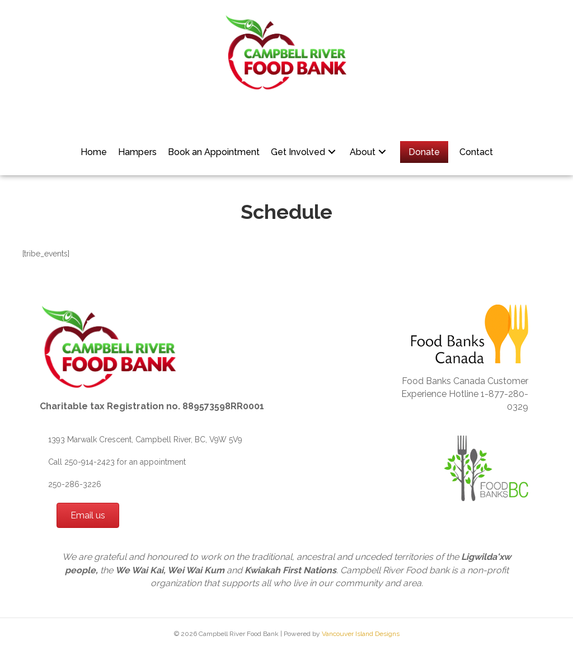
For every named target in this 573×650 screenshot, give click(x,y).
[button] (332, 152)
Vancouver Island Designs (361, 634)
